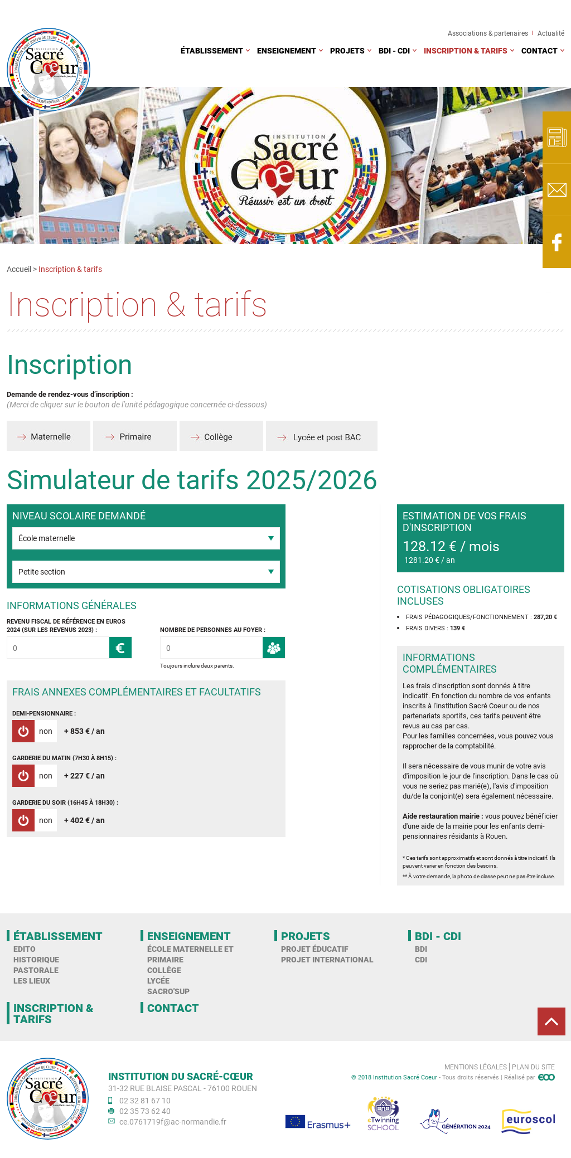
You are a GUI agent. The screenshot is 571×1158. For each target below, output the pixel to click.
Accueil (19, 269)
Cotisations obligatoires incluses (463, 595)
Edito (24, 948)
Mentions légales (475, 1066)
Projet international (327, 959)
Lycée (158, 980)
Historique (36, 959)
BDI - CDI (394, 50)
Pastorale (36, 970)
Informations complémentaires (450, 663)
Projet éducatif (315, 948)
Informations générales (72, 605)
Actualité (551, 32)
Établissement (212, 50)
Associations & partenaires (488, 32)
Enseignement (286, 50)
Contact (539, 50)
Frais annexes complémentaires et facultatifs (136, 692)
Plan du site (533, 1066)
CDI (421, 959)
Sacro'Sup (168, 991)
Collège (164, 970)
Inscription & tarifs (465, 50)
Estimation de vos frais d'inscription (464, 521)
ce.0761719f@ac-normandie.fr (172, 1121)
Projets (347, 50)
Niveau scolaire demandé (79, 516)
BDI (421, 948)
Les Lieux (31, 980)
